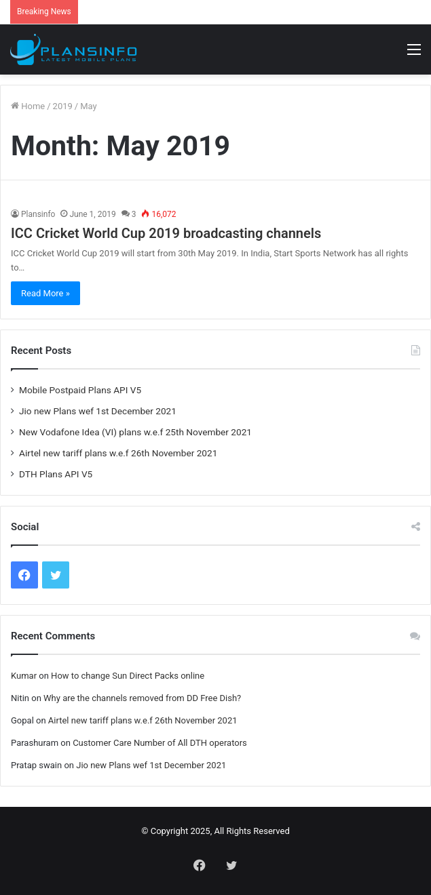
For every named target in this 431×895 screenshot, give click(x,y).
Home (28, 106)
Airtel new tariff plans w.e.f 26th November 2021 (118, 452)
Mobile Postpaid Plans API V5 (80, 389)
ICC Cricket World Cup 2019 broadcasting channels (166, 233)
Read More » (45, 293)
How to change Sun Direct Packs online (127, 676)
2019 (63, 106)
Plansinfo (38, 214)
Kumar (24, 676)
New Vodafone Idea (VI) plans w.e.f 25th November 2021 (135, 431)
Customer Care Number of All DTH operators (160, 743)
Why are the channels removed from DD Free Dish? (142, 698)
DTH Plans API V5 (55, 474)
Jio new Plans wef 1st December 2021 (97, 410)
